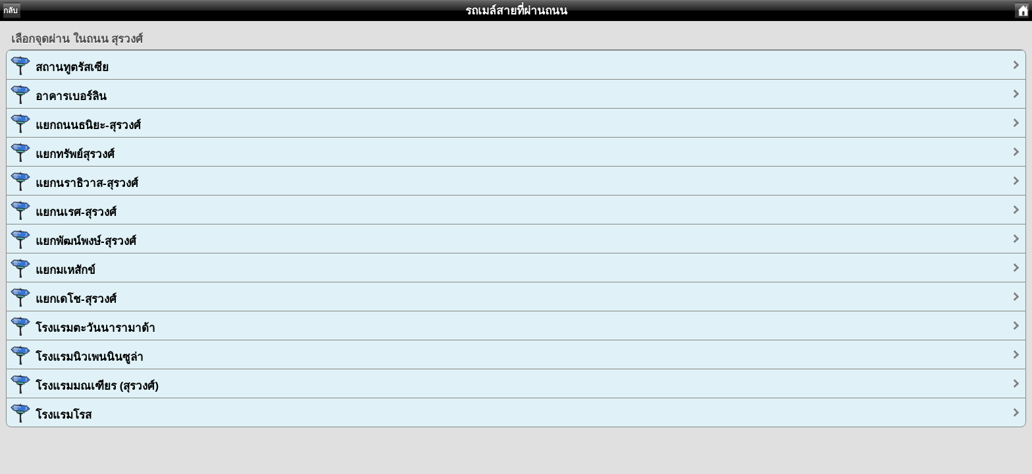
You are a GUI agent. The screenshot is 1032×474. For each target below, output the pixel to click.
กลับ (10, 10)
